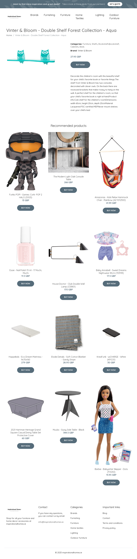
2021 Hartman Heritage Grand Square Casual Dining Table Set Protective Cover (25, 434)
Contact (106, 520)
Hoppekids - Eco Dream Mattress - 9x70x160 (26, 360)
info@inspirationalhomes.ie (51, 524)
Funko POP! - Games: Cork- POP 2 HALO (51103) (25, 198)
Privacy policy (109, 530)
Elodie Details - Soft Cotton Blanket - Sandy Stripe (68, 360)
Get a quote (115, 4)
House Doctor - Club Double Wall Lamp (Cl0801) (68, 287)
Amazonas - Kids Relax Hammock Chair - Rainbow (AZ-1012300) (111, 200)
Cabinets (75, 48)
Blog (105, 515)
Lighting (99, 15)
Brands (34, 15)
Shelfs (95, 46)
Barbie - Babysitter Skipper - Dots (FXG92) (111, 472)
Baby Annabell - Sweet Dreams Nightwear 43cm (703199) (111, 273)
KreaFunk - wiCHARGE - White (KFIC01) (111, 360)
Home (9, 37)
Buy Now (80, 66)
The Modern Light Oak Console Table (68, 180)
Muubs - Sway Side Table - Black (68, 431)
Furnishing (49, 15)
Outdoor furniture (114, 17)
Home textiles (80, 17)
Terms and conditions (113, 525)
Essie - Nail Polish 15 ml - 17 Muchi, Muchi (25, 273)
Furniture (65, 15)
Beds (82, 48)
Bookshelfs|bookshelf (108, 46)
